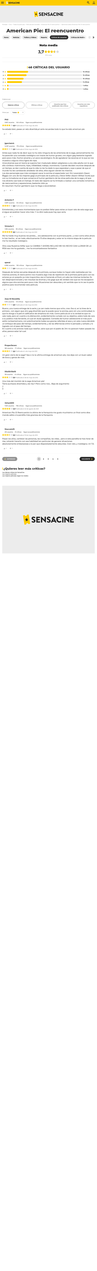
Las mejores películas (9, 474)
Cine (10, 24)
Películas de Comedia (33, 24)
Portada (4, 24)
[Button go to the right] (93, 37)
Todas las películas (19, 24)
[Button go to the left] (89, 37)
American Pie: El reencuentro (50, 24)
